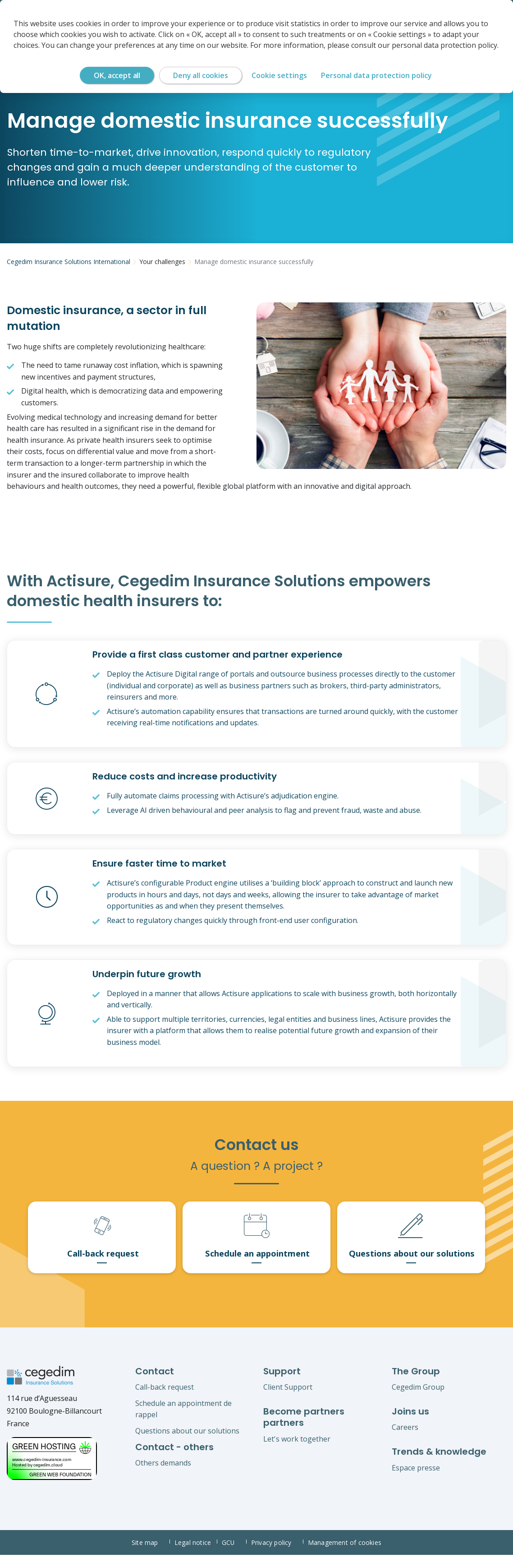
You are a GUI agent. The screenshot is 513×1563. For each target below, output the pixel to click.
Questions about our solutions (187, 1438)
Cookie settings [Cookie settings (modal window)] (279, 75)
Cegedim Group (418, 1395)
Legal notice (195, 1550)
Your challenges (162, 261)
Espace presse (416, 1475)
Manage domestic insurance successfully (253, 261)
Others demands (163, 1470)
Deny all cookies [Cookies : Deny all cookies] (200, 75)
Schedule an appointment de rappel (183, 1417)
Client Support (287, 1395)
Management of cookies (344, 1550)
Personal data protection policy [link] (376, 75)
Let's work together (296, 1447)
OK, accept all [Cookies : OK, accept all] (117, 75)
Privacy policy (278, 1550)
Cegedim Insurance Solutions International (68, 261)
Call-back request (164, 1395)
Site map (150, 1550)
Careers (405, 1435)
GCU (234, 1550)
